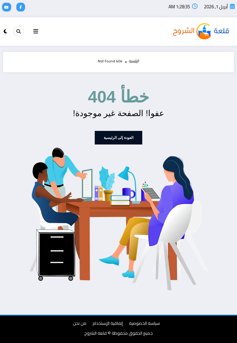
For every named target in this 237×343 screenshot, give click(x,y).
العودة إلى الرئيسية (118, 137)
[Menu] (36, 31)
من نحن (79, 323)
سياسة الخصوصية (144, 323)
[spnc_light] (5, 31)
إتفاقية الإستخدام (108, 323)
